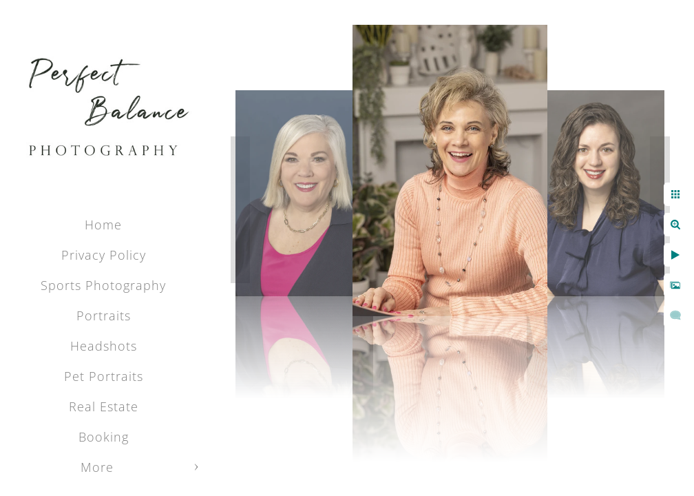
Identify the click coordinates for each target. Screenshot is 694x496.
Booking (103, 436)
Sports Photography (103, 285)
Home (103, 224)
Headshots (103, 346)
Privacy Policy (103, 255)
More (97, 467)
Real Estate (103, 406)
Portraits (103, 315)
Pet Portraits (103, 376)
